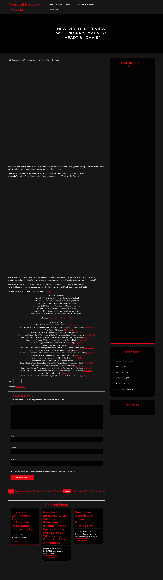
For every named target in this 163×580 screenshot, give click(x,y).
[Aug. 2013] (78, 343)
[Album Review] (67, 373)
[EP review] (68, 330)
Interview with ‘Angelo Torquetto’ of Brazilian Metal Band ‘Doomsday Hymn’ (25, 520)
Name (14, 436)
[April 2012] (90, 327)
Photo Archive (56, 4)
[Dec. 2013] (87, 376)
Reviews (119, 383)
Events (119, 366)
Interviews (20, 387)
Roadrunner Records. (31, 381)
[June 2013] (87, 337)
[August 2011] (71, 325)
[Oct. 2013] (78, 358)
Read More (18, 542)
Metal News (121, 378)
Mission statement (86, 4)
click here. (48, 291)
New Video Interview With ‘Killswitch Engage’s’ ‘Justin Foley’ (86, 519)
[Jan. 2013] (79, 332)
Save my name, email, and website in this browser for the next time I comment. (45, 472)
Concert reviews (122, 361)
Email (13, 448)
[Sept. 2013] (91, 353)
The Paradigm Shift (52, 381)
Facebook (61, 318)
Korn (17, 381)
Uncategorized (122, 389)
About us (70, 4)
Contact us (54, 9)
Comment (15, 404)
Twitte (69, 318)
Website (52, 318)
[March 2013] (89, 335)
